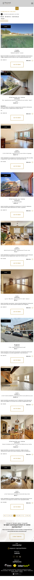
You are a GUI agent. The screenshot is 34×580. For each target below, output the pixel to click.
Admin (25, 570)
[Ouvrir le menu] (32, 3)
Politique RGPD (14, 571)
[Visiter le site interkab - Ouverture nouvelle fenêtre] (23, 566)
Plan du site (11, 570)
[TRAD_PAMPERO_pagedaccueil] (6, 4)
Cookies (21, 571)
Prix (2, 20)
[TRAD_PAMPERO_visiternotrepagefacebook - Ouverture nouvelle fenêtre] (14, 557)
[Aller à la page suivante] (30, 516)
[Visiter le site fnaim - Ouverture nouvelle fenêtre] (14, 565)
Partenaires (30, 570)
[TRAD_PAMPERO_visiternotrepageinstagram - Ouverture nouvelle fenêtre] (17, 557)
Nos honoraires (4, 570)
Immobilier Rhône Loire (5, 11)
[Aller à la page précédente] (4, 516)
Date (6, 20)
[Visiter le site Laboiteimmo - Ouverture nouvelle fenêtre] (17, 574)
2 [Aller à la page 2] (9, 515)
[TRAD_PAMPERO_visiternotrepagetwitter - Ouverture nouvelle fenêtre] (20, 557)
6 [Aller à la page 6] (19, 515)
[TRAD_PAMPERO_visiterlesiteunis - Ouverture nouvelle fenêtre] (8, 565)
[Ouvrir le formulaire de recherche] (17, 8)
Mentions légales (19, 570)
